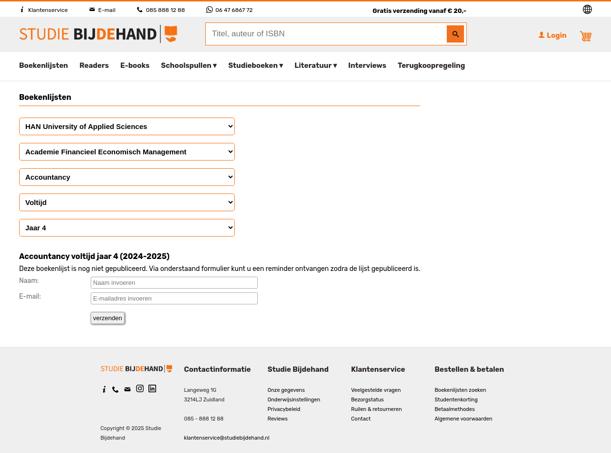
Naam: (29, 281)
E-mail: (30, 296)
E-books (134, 65)
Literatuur (313, 65)
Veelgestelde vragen (376, 390)
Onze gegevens (286, 390)
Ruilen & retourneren (376, 409)
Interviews (367, 65)
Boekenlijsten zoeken (460, 390)
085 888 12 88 (161, 10)
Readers (94, 65)
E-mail (102, 10)
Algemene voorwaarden (464, 419)
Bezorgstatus (367, 400)
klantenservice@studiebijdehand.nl (227, 438)
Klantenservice (43, 10)
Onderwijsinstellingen (294, 400)
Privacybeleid (284, 409)
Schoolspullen (186, 65)
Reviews (278, 419)
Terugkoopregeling (431, 65)
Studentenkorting (456, 400)
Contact (361, 419)
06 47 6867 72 (229, 10)
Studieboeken (253, 65)
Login (552, 35)
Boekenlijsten (43, 65)
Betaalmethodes (455, 409)
